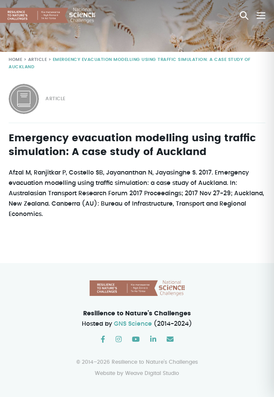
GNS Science (133, 324)
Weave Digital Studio (152, 373)
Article (36, 60)
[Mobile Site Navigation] (261, 15)
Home (15, 60)
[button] (244, 15)
